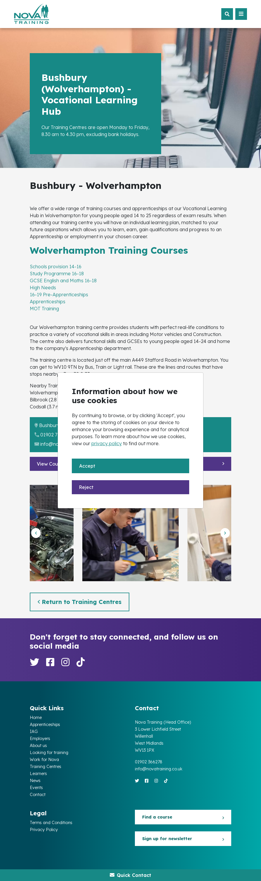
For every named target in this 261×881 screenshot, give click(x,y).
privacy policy (106, 443)
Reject (86, 487)
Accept (87, 466)
